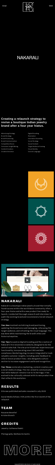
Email (4, 6)
